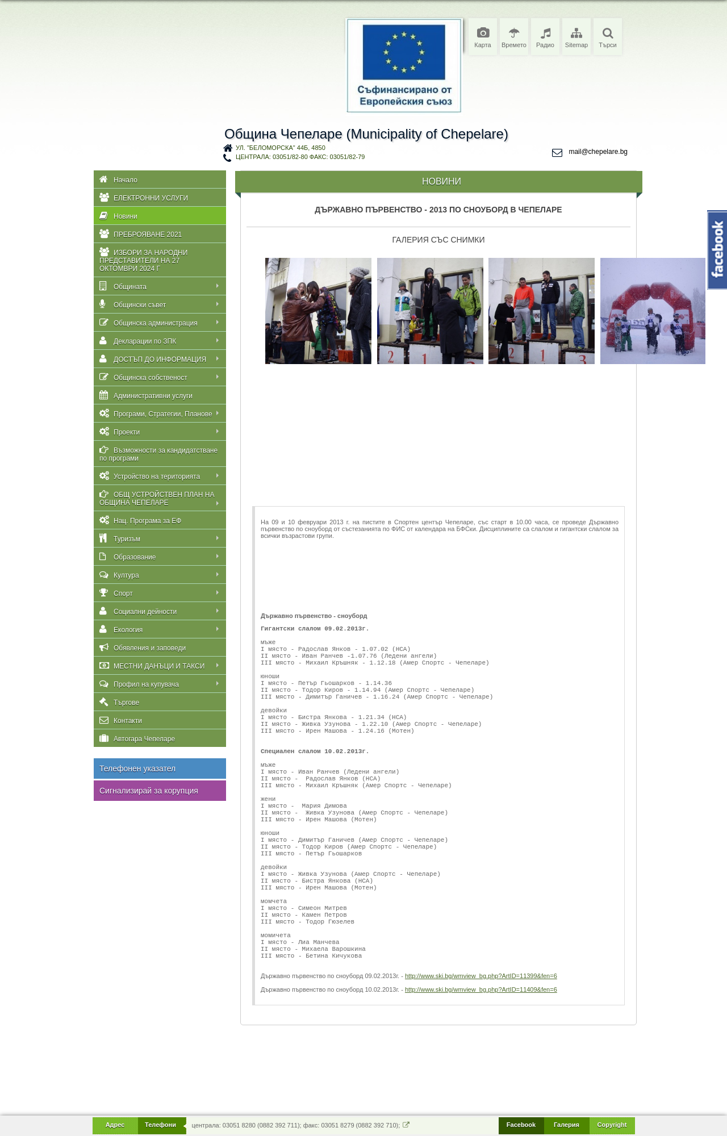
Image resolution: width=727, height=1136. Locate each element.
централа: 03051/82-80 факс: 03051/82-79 (300, 156)
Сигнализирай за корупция (148, 790)
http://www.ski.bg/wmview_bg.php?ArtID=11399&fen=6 (481, 1059)
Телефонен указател (137, 768)
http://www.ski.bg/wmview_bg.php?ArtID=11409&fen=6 (481, 1073)
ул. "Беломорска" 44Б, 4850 (280, 147)
